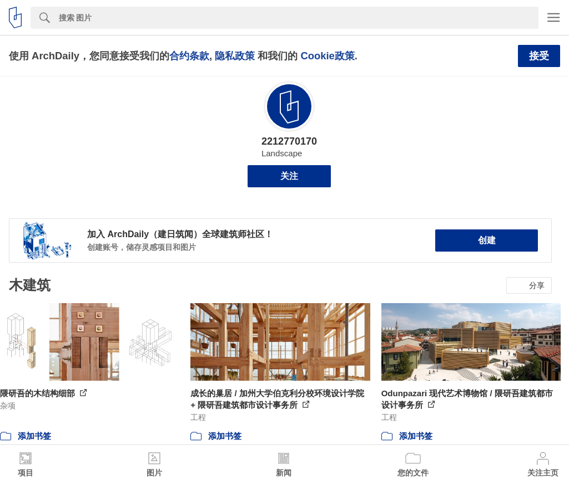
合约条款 (189, 56)
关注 (289, 176)
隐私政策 (235, 56)
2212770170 (289, 141)
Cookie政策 (327, 56)
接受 (539, 56)
